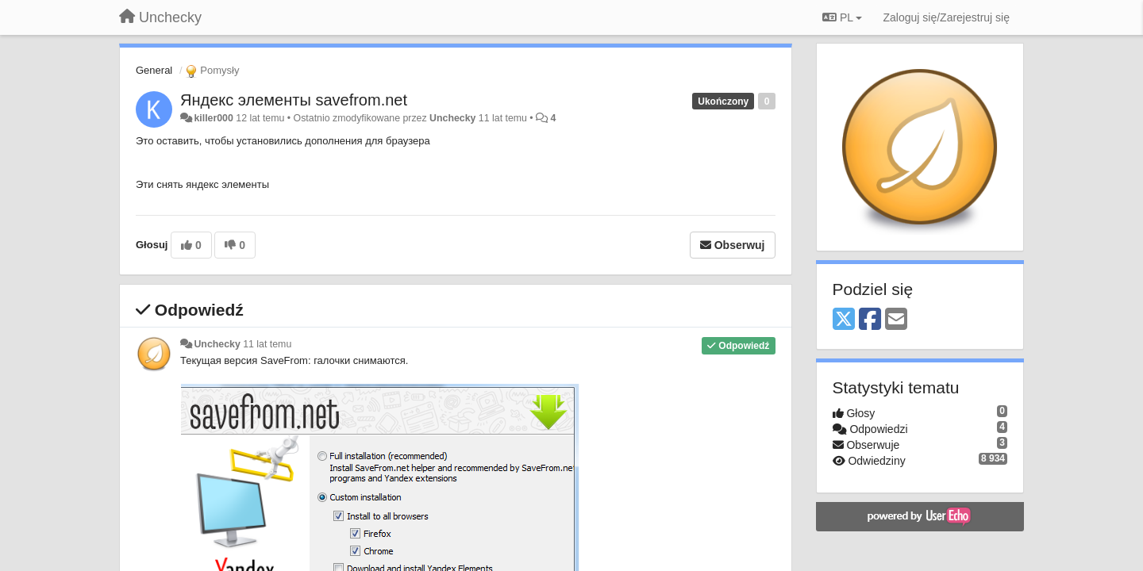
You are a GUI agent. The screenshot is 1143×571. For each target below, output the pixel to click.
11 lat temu (267, 344)
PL (842, 17)
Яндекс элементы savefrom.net (293, 100)
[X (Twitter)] (844, 320)
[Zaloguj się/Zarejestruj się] (946, 17)
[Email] (896, 320)
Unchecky (452, 118)
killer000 (213, 118)
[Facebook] (870, 320)
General (154, 70)
